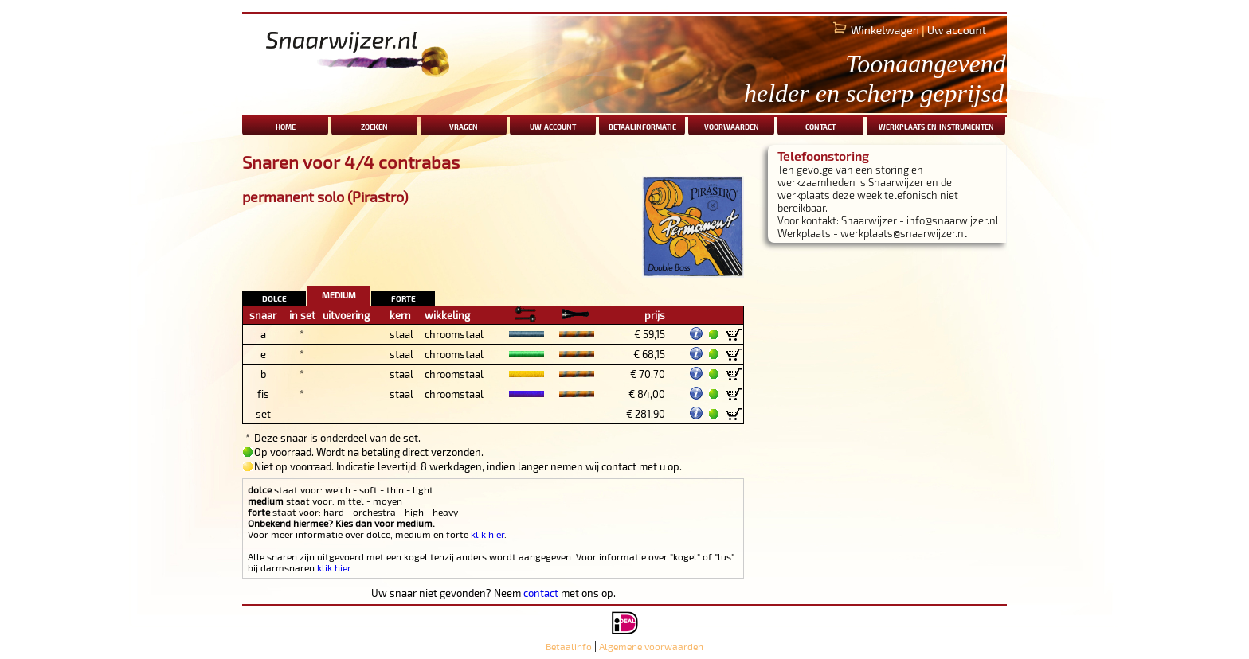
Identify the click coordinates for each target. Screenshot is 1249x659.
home (286, 125)
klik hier (487, 534)
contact (820, 125)
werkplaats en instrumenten (936, 125)
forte (403, 297)
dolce (274, 297)
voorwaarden (731, 125)
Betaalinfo (569, 646)
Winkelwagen (885, 30)
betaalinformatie (642, 125)
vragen (463, 125)
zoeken (374, 125)
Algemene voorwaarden (651, 646)
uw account (553, 125)
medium (339, 293)
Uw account (956, 30)
